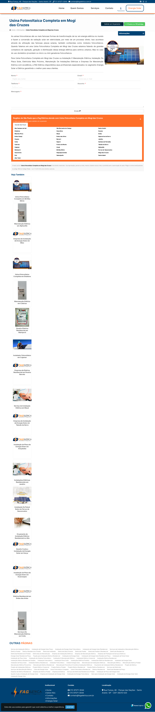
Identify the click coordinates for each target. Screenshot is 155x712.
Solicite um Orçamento (112, 24)
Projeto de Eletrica (130, 665)
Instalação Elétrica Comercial (86, 658)
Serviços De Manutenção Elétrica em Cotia (22, 634)
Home (61, 8)
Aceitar (70, 707)
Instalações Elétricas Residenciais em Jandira (22, 482)
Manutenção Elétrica (113, 663)
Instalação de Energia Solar (70, 656)
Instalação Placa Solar (62, 660)
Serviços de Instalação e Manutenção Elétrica (124, 649)
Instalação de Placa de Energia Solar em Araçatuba (22, 447)
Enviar (77, 111)
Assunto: (82, 84)
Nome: (14, 76)
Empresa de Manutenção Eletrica (85, 654)
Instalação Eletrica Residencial (106, 658)
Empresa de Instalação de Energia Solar (52, 674)
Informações (51, 698)
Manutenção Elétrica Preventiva (21, 665)
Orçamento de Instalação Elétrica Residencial (108, 665)
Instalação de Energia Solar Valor (127, 674)
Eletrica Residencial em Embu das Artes (22, 597)
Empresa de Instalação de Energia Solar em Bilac (22, 241)
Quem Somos (77, 8)
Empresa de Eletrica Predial (41, 672)
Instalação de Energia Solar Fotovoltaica (67, 649)
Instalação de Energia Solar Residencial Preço (96, 656)
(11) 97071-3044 (61, 1)
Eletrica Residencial (99, 669)
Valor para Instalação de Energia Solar (103, 674)
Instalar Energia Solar (73, 663)
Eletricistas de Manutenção (41, 654)
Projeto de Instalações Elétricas (21, 667)
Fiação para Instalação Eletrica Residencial (46, 656)
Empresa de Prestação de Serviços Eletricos (111, 654)
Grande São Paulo (20, 125)
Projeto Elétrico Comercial (41, 667)
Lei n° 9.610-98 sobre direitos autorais (43, 169)
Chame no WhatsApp (134, 24)
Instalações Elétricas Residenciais (102, 660)
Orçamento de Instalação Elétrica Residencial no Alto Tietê (22, 537)
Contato (109, 8)
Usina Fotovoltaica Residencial (80, 669)
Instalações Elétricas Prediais (80, 660)
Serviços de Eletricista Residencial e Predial (81, 672)
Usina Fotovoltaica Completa (59, 669)
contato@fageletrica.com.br (81, 1)
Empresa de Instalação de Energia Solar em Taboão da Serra (22, 423)
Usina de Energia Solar (41, 669)
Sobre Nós (50, 693)
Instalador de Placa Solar (19, 663)
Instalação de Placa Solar (19, 658)
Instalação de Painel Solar (121, 656)
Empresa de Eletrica (58, 672)
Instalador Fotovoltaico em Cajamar (22, 356)
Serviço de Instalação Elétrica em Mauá (22, 407)
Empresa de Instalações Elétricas (62, 654)
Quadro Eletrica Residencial (96, 667)
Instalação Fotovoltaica (45, 660)
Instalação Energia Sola (18, 676)
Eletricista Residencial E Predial (21, 654)
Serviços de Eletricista (114, 667)
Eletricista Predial (80, 651)
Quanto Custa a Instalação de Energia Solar (24, 674)
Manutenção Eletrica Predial (132, 663)
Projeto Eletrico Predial (58, 667)
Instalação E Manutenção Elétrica (63, 658)
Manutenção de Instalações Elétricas (93, 663)
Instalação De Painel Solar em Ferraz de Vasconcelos (22, 509)
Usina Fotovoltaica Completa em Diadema (22, 276)
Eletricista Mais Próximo (65, 651)
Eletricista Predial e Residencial (98, 651)
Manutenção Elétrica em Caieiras (22, 303)
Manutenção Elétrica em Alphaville (22, 225)
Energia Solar (134, 8)
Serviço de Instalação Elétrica (20, 649)
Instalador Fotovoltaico (57, 663)
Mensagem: (16, 92)
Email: (81, 76)
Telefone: (15, 84)
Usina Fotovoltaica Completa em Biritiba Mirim (22, 199)
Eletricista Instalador (49, 651)
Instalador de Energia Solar (123, 660)
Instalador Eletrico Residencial (38, 663)
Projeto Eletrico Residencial (76, 667)
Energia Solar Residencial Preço (21, 656)
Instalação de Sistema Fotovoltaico (40, 658)
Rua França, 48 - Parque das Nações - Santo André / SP (30, 1)
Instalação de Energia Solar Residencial (95, 649)
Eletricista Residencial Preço (116, 669)
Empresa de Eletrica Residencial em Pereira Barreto (22, 373)
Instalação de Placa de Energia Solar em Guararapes (22, 575)
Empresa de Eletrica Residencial (21, 672)
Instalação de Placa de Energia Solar (108, 672)
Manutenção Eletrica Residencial (43, 665)
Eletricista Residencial (117, 651)
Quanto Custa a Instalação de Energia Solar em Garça (22, 551)
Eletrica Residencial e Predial (32, 651)
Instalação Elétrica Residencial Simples (23, 660)
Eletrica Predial (15, 651)
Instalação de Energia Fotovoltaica (78, 674)
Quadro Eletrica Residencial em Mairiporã (22, 330)
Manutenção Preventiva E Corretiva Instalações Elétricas (74, 665)
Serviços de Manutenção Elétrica (21, 669)
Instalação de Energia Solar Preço (42, 649)
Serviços (95, 8)
